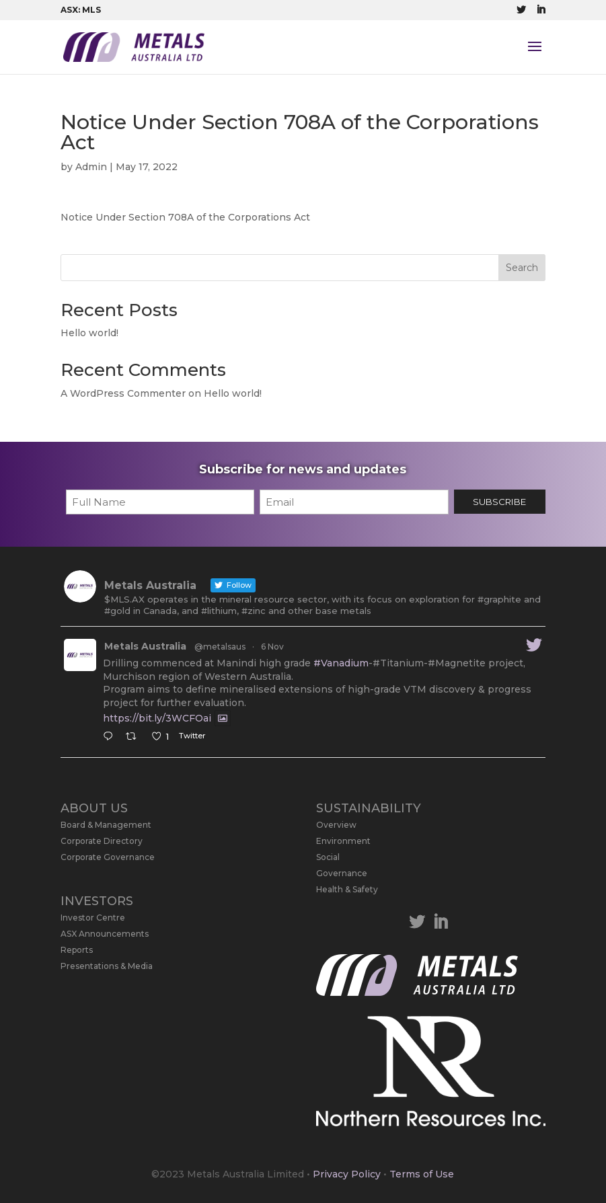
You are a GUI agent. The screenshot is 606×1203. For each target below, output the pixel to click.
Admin (91, 167)
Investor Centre (93, 918)
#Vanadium (341, 663)
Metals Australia (145, 646)
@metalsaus (219, 647)
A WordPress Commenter (123, 393)
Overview (336, 825)
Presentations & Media (107, 966)
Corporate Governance (108, 857)
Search (522, 268)
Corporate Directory (102, 841)
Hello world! (89, 333)
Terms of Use (421, 1174)
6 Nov (272, 647)
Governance (341, 873)
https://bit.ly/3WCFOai (157, 718)
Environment (343, 841)
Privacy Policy (347, 1174)
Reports (77, 950)
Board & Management (106, 825)
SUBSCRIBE (499, 501)
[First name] (160, 502)
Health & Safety (347, 889)
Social (328, 857)
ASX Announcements (105, 934)
